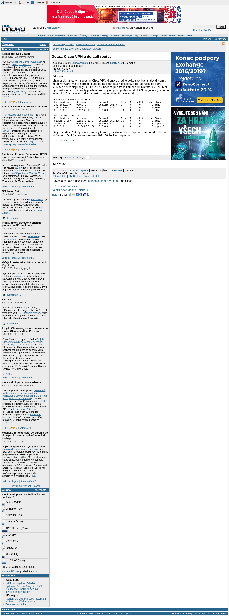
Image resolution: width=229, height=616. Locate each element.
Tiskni (55, 200)
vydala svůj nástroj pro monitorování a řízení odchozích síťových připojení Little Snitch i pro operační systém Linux (25, 394)
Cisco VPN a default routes (111, 44)
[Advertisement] (93, 153)
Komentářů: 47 (28, 481)
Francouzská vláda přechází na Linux (24, 106)
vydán (5, 202)
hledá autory (53, 27)
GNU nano (37, 199)
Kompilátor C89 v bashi (16, 53)
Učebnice (94, 35)
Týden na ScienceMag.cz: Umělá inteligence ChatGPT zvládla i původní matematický (24, 589)
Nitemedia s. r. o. (99, 613)
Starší (36, 486)
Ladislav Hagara (10, 186)
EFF (18, 168)
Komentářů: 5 (27, 186)
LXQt (7, 534)
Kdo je (154, 35)
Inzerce (187, 613)
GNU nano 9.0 (10, 191)
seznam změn (31, 313)
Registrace (220, 39)
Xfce (7, 554)
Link (79, 182)
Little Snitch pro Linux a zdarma (21, 382)
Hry (136, 35)
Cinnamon (10, 508)
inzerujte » (42, 49)
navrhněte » (41, 489)
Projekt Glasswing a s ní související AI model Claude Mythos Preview (25, 330)
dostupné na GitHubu (24, 409)
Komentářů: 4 (26, 102)
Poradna (41, 35)
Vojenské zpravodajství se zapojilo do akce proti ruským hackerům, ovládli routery (25, 435)
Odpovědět (58, 71)
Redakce (176, 613)
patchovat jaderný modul (103, 186)
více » (9, 374)
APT (22, 307)
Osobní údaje (219, 613)
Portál (172, 35)
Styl (4, 39)
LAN (71, 48)
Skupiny (115, 35)
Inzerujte (120, 27)
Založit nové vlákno (64, 195)
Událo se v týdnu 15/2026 (20, 583)
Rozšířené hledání (202, 30)
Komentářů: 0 (14, 218)
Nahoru (83, 195)
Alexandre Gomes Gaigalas (26, 61)
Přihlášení (206, 39)
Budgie (8, 502)
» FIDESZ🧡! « (9, 102)
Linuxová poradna (85, 44)
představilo (33, 236)
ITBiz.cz (23, 2)
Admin (70, 71)
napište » (43, 44)
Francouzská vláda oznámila (17, 114)
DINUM (6, 130)
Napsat (27, 486)
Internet (64, 48)
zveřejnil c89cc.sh (21, 64)
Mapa (189, 35)
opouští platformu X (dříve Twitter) (27, 173)
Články (83, 35)
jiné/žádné (10, 560)
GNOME (9, 521)
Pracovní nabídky (12, 49)
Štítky (56, 48)
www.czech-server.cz (32, 613)
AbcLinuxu (12, 579)
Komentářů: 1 (26, 428)
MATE (7, 541)
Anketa (6, 489)
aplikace (12, 239)
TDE (7, 547)
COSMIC (9, 515)
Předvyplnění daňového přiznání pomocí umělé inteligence (22, 224)
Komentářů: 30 (10, 571)
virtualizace (86, 48)
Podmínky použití (201, 613)
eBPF (43, 401)
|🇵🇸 (3, 218)
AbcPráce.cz (52, 2)
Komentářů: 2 (26, 149)
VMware (97, 48)
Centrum (16, 486)
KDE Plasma (11, 528)
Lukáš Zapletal (80, 63)
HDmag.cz (37, 2)
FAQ (50, 35)
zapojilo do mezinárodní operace (20, 449)
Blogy (105, 35)
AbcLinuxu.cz (8, 2)
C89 (24, 67)
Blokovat (89, 182)
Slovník (145, 35)
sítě (77, 48)
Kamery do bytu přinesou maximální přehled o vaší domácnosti (26, 600)
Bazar (164, 35)
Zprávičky (8, 44)
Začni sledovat (73, 163)
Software (72, 35)
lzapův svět (116, 63)
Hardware (60, 35)
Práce (181, 35)
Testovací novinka (15, 604)
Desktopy (127, 35)
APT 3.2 (6, 299)
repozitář (16, 276)
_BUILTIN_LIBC (22, 91)
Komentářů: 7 (27, 257)
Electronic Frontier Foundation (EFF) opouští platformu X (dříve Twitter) (24, 155)
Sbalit (72, 182)
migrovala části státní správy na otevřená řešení (23, 143)
